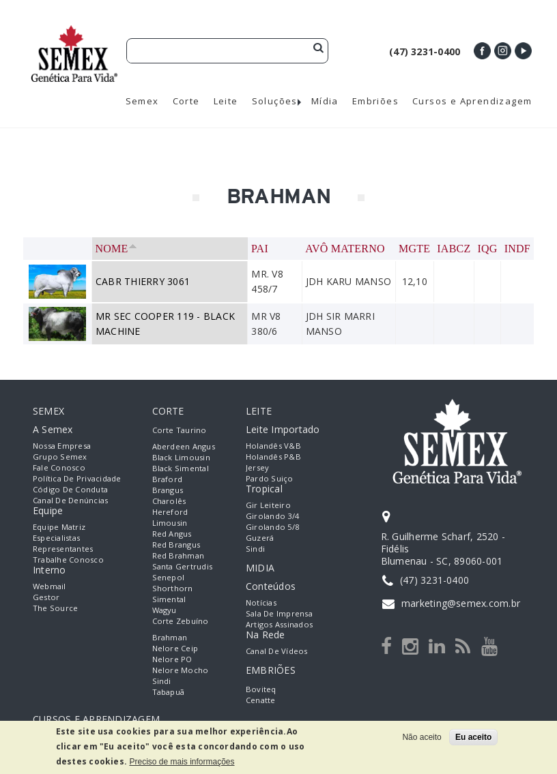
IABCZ (453, 248)
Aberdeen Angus (183, 446)
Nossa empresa (62, 446)
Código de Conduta (70, 489)
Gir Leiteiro (268, 505)
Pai (259, 248)
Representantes (63, 549)
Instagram (502, 50)
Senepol (168, 577)
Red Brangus (176, 544)
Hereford (170, 512)
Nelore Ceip (175, 648)
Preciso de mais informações (181, 761)
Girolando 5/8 (272, 527)
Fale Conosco (59, 467)
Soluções (275, 101)
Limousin (170, 523)
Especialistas (56, 538)
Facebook (482, 50)
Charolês (169, 501)
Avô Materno (345, 248)
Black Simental (180, 468)
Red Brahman (178, 555)
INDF (517, 248)
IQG (488, 248)
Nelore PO (172, 659)
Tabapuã (168, 692)
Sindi (161, 681)
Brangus (168, 490)
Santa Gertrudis (182, 566)
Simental (169, 599)
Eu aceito (473, 737)
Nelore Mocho (180, 670)
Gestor (46, 597)
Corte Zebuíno (180, 621)
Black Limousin (181, 457)
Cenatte (261, 700)
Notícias (261, 602)
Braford (167, 479)
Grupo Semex (60, 456)
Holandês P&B (273, 456)
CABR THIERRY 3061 (143, 281)
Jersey (257, 467)
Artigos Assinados (279, 624)
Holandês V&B (273, 446)
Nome (116, 248)
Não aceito (421, 737)
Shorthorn (172, 588)
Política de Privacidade (77, 478)
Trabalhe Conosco (68, 559)
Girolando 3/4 (272, 516)
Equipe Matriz (59, 527)
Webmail (49, 586)
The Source (55, 608)
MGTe (414, 248)
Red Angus (172, 534)
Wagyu (164, 610)
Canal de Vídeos (277, 651)
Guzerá (260, 538)
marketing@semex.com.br (460, 603)
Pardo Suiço (270, 478)
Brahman (170, 637)
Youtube (523, 50)
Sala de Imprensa (279, 613)
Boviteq (261, 689)
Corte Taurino (179, 430)
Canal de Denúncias (70, 500)
